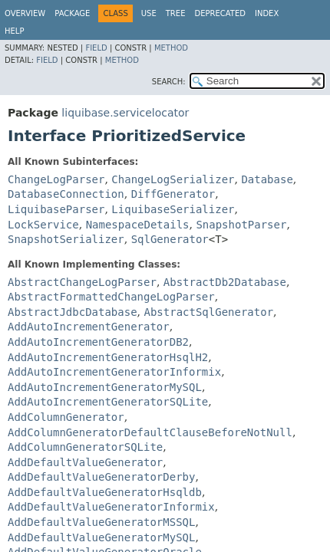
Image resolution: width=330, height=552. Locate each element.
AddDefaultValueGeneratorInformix (111, 507)
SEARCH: (169, 81)
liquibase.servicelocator (125, 113)
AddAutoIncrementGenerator (89, 326)
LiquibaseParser (56, 209)
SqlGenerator (170, 239)
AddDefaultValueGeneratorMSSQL (101, 522)
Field (96, 48)
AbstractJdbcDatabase (72, 312)
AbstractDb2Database (224, 282)
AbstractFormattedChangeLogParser (111, 297)
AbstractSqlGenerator (208, 312)
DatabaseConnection (66, 194)
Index (267, 13)
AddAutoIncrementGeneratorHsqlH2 (108, 357)
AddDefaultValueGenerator (85, 462)
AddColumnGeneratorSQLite (85, 447)
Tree (176, 13)
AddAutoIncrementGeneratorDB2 (98, 342)
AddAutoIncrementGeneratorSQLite (108, 402)
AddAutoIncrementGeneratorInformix (114, 372)
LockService (43, 225)
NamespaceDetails (138, 225)
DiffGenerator (173, 194)
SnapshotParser (241, 225)
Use (149, 13)
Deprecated (220, 13)
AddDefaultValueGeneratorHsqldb (105, 492)
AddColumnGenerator (66, 417)
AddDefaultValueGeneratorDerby (101, 477)
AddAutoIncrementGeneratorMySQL (105, 387)
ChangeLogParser (56, 179)
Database (266, 179)
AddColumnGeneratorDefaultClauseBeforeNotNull (150, 432)
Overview (25, 13)
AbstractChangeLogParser (82, 282)
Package (72, 13)
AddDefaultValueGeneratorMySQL (101, 537)
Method (171, 48)
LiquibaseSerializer (172, 209)
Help (14, 31)
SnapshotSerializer (66, 239)
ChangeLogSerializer (172, 179)
